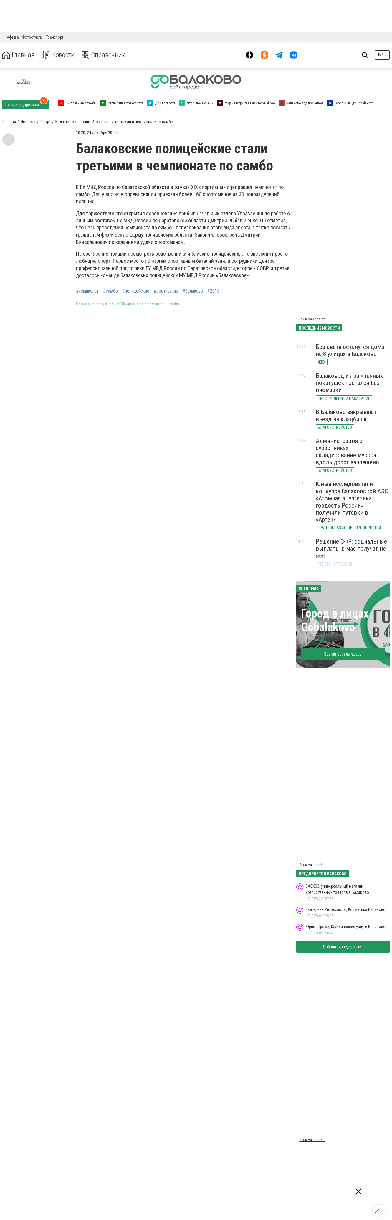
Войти (382, 55)
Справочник (104, 55)
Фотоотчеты (32, 37)
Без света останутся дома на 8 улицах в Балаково (350, 350)
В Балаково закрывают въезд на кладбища (346, 415)
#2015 (213, 291)
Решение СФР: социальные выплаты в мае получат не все (351, 548)
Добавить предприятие (342, 946)
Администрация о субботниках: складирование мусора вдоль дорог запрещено (347, 451)
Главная (18, 55)
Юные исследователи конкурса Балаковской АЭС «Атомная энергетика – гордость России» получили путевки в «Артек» (352, 501)
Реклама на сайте (312, 319)
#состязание (166, 291)
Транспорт (54, 37)
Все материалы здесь (343, 654)
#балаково (193, 291)
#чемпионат (87, 291)
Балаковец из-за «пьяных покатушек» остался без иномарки (349, 382)
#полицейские (135, 291)
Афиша (13, 37)
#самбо (110, 291)
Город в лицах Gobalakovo (335, 620)
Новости (58, 55)
